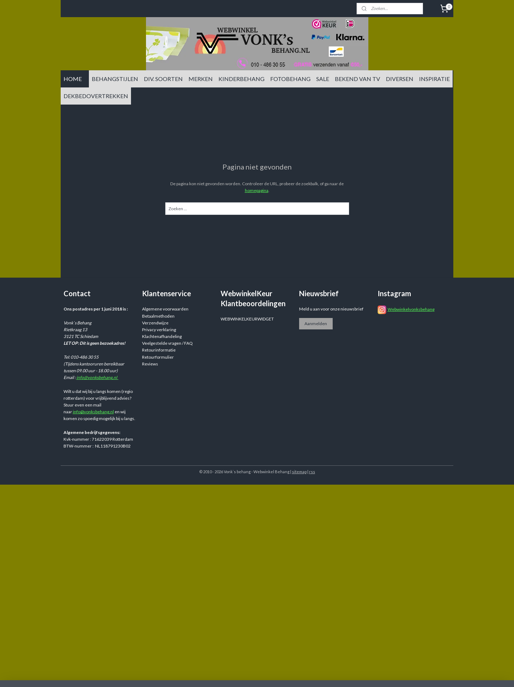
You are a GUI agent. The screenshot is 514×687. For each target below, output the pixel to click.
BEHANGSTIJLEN (115, 78)
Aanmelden (315, 323)
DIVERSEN (399, 78)
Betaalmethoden (158, 316)
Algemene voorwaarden (165, 309)
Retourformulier (158, 357)
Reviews (150, 364)
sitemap (299, 471)
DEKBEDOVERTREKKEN (96, 95)
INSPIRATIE (434, 78)
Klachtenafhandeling (162, 336)
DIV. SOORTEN (163, 78)
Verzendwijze (155, 322)
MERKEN (200, 78)
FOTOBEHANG (290, 78)
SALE (322, 78)
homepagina (256, 190)
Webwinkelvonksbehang (411, 309)
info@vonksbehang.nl (97, 377)
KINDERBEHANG (241, 78)
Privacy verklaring (159, 329)
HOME (73, 78)
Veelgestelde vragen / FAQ (167, 343)
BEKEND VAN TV (357, 78)
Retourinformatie (159, 350)
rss (312, 471)
